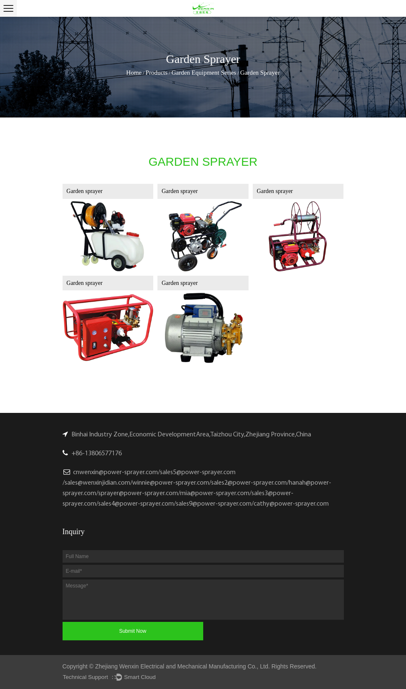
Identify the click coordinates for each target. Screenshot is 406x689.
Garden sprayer (84, 191)
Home (134, 72)
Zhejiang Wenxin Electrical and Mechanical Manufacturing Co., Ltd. (182, 666)
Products (157, 72)
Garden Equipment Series (203, 72)
